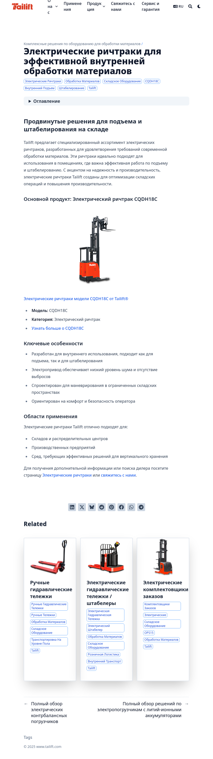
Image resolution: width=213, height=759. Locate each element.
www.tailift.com (48, 746)
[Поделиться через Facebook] (121, 507)
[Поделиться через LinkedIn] (72, 507)
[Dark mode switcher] (199, 6)
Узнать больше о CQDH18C (58, 328)
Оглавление (46, 101)
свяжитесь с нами (118, 475)
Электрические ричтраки (67, 475)
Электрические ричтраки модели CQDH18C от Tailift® (84, 256)
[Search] (190, 6)
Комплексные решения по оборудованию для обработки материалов (82, 43)
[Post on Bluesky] (92, 507)
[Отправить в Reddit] (102, 507)
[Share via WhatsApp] (131, 507)
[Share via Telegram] (141, 507)
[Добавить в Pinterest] (112, 507)
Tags (28, 737)
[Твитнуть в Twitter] (82, 507)
